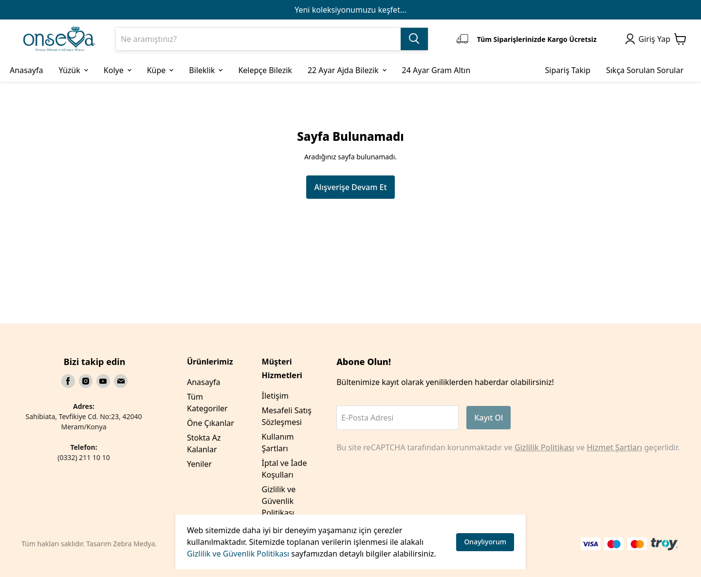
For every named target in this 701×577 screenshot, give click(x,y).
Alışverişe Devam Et (350, 187)
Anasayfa (203, 382)
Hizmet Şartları (614, 447)
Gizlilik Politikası (544, 447)
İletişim (275, 395)
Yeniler (199, 464)
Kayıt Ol (488, 417)
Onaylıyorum (485, 541)
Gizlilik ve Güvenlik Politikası (238, 553)
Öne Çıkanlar (210, 423)
